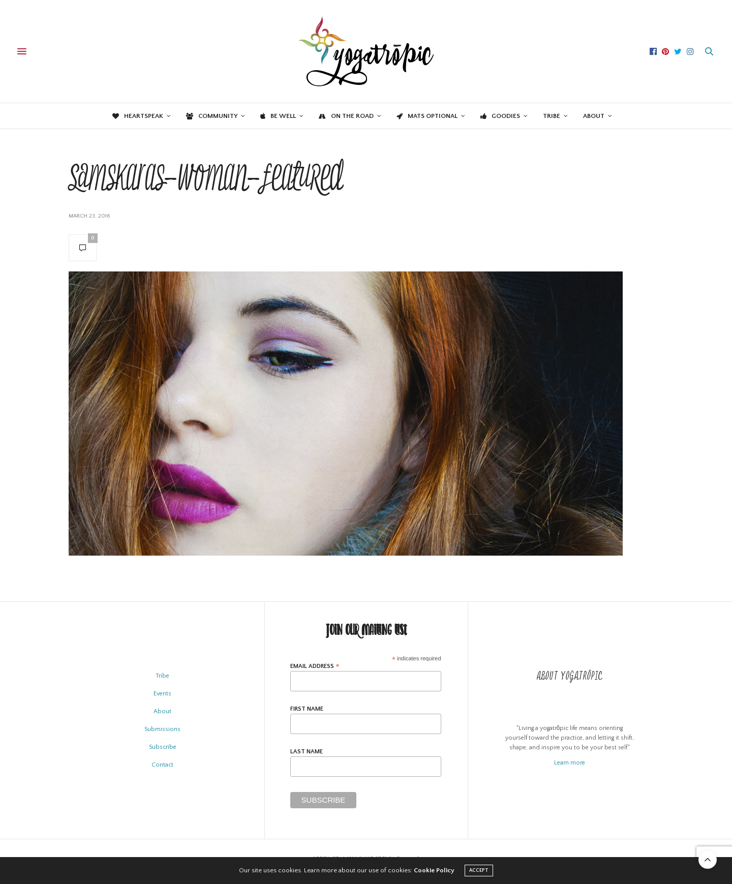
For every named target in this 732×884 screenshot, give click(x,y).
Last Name (306, 752)
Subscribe (162, 747)
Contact (162, 764)
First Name (306, 709)
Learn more (569, 762)
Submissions (162, 729)
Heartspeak (137, 115)
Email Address (315, 666)
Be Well (278, 115)
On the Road (346, 115)
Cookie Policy (434, 870)
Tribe (551, 115)
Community (211, 115)
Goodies (500, 115)
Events (162, 693)
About (593, 115)
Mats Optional (427, 115)
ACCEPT (479, 870)
